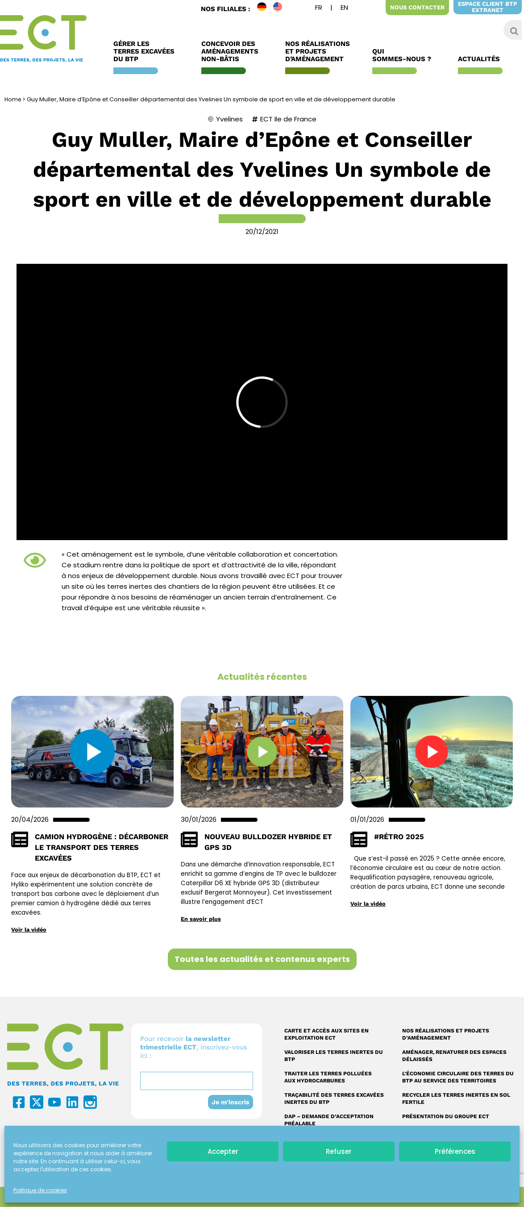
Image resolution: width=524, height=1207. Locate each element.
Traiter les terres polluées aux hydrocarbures (328, 1077)
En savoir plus (201, 918)
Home (13, 99)
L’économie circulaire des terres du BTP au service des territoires (458, 1077)
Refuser (339, 1151)
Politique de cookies (40, 1190)
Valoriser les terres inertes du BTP (333, 1055)
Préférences (455, 1151)
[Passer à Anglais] (344, 8)
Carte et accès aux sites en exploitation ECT (326, 1034)
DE (265, 8)
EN (281, 8)
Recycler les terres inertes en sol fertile (456, 1098)
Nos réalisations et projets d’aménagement (445, 1034)
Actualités (481, 59)
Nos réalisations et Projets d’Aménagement (317, 51)
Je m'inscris (230, 1102)
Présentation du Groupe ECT (445, 1116)
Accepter (223, 1151)
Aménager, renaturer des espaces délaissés (454, 1055)
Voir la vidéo (29, 929)
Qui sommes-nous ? (404, 55)
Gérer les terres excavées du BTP (146, 51)
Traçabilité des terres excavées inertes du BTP (334, 1098)
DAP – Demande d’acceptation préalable (329, 1120)
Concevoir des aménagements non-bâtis (232, 51)
